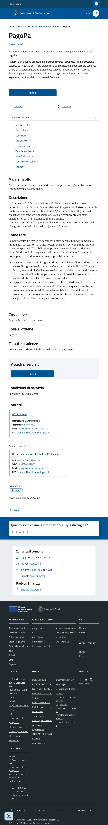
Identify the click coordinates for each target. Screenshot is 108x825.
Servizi (21, 26)
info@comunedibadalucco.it (33, 428)
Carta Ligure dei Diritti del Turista (42, 723)
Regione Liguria (15, 3)
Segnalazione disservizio (66, 709)
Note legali (61, 684)
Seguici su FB (38, 729)
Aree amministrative (18, 628)
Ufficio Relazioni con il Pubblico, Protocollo (35, 454)
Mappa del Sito (84, 810)
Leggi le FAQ (61, 704)
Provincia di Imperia (41, 702)
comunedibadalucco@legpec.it (33, 432)
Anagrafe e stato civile (42, 630)
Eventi (82, 656)
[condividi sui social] (16, 106)
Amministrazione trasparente (66, 699)
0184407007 (28, 424)
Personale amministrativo (18, 648)
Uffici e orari (14, 736)
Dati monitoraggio (17, 810)
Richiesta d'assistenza (65, 723)
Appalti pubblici (39, 637)
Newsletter (84, 683)
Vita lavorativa (62, 641)
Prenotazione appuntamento (65, 716)
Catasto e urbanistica (42, 646)
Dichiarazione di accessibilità (65, 691)
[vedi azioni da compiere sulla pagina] (63, 106)
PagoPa (32, 92)
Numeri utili (14, 740)
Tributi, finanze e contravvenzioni (43, 26)
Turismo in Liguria (40, 716)
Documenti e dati (17, 632)
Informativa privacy (65, 679)
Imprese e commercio (66, 628)
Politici (12, 655)
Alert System (38, 743)
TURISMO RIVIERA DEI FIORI (42, 736)
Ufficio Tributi (19, 414)
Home (11, 26)
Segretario (13, 664)
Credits (61, 810)
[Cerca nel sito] (94, 13)
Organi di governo (17, 641)
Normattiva (37, 711)
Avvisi (82, 632)
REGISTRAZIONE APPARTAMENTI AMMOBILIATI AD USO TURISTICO (42, 691)
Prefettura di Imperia (41, 707)
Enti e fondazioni (16, 637)
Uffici (11, 659)
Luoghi (82, 651)
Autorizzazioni (38, 641)
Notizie (82, 628)
